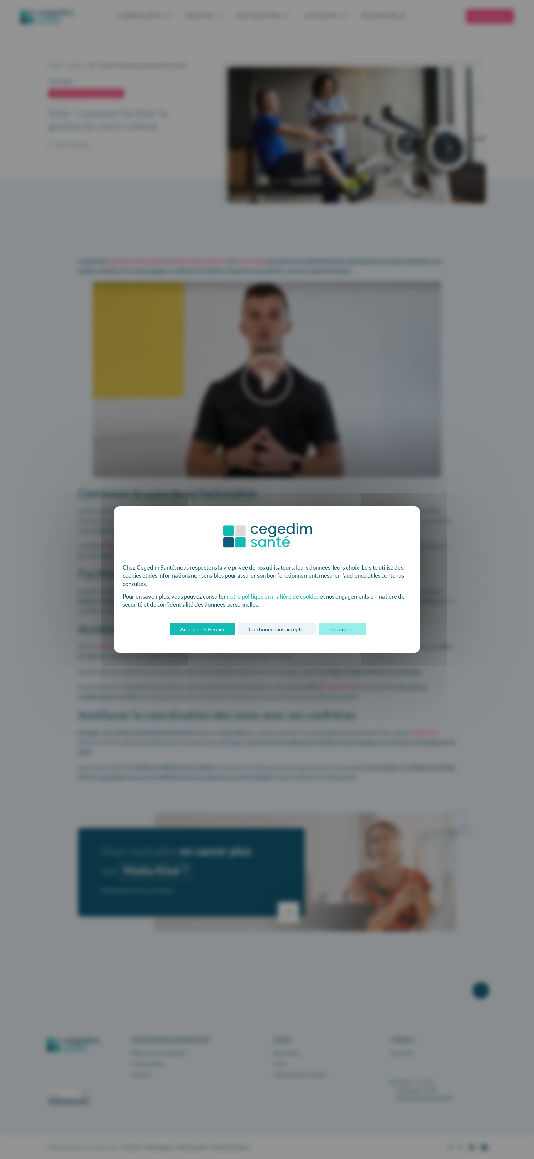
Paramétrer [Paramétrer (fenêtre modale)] (342, 629)
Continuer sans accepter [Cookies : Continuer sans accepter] (277, 629)
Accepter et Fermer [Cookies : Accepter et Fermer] (202, 629)
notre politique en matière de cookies (273, 596)
